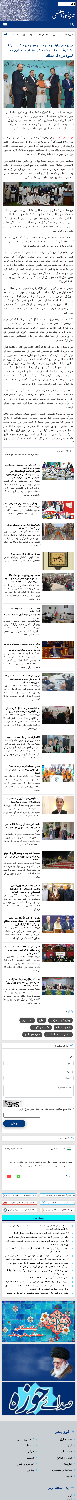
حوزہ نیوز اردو (32, 1035)
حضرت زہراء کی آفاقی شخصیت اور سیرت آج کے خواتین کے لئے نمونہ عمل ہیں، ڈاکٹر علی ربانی (22, 950)
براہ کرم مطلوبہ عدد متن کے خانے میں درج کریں (46, 1109)
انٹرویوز (68, 1464)
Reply (68, 1176)
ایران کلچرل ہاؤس (60, 1020)
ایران (69, 1445)
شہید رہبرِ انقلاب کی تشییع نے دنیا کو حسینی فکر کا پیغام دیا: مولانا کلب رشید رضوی (38, 1272)
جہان (31, 1452)
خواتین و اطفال (25, 1464)
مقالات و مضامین (62, 1470)
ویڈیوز (30, 1470)
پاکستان (29, 1445)
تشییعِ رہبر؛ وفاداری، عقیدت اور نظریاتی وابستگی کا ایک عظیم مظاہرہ (37, 1281)
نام (72, 1056)
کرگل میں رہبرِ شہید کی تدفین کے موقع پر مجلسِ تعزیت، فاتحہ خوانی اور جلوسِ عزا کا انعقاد (36, 1243)
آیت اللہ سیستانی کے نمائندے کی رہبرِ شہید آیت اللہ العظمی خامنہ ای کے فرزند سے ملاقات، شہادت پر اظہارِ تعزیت (37, 1287)
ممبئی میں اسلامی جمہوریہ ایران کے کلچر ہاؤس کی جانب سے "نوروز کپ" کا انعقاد (23, 769)
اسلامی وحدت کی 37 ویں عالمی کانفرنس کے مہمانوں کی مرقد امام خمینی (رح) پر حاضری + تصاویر (25, 889)
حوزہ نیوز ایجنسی (63, 138)
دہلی (41, 1020)
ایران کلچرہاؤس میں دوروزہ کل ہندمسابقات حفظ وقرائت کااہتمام (22, 467)
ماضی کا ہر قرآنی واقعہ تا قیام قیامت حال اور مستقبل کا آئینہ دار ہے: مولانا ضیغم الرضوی (37, 1250)
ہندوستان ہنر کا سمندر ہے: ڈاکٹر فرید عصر (22, 503)
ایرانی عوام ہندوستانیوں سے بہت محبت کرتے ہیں (22, 616)
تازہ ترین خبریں (25, 1439)
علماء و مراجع (64, 1458)
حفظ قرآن (27, 1020)
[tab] (38, 1218)
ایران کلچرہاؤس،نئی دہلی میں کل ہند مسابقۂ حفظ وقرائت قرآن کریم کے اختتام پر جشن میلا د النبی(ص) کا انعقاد (39, 50)
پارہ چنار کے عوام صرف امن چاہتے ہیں (24, 650)
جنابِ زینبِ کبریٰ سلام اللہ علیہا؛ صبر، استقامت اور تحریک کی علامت (37, 1293)
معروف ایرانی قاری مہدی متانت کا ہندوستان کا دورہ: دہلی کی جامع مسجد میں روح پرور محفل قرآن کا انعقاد (22, 579)
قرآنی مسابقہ (63, 1027)
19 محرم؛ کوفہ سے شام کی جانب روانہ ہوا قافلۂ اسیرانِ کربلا (41, 1233)
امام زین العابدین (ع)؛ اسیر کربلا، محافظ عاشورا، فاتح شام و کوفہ (39, 1237)
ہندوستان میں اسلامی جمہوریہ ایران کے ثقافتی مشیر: (24, 610)
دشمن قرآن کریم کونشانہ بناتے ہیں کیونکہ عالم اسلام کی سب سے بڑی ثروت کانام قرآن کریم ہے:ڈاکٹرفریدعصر (22, 474)
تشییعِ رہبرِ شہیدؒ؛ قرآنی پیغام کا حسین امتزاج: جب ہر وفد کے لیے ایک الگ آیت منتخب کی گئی (37, 1227)
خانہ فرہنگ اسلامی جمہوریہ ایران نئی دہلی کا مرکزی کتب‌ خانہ (23, 526)
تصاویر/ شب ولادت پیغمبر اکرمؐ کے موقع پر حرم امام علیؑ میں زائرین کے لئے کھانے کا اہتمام (22, 856)
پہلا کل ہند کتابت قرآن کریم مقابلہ (25, 554)
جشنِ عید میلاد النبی (58, 1035)
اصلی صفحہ (68, 34)
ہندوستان (57, 34)
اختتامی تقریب (41, 1027)
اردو (70, 1495)
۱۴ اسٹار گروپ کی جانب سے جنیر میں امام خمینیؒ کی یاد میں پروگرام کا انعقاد (22, 739)
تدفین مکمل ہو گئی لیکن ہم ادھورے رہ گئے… (48, 1277)
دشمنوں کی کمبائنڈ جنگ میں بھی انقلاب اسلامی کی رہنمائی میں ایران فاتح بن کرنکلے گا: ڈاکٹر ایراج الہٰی (22, 921)
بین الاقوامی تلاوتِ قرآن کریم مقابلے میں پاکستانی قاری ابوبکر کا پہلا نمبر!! (22, 800)
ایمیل (70, 1071)
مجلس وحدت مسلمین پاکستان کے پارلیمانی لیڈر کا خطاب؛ (22, 646)
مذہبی (30, 1458)
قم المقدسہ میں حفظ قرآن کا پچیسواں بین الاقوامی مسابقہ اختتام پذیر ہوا (23, 710)
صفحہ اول (66, 1439)
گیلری (69, 1476)
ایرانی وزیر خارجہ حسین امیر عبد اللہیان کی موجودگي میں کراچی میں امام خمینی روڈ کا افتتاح (22, 679)
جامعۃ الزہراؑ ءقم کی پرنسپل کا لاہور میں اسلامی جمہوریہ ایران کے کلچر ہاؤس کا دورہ (22, 827)
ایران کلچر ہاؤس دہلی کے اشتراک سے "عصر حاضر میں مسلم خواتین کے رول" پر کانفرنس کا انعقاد (23, 982)
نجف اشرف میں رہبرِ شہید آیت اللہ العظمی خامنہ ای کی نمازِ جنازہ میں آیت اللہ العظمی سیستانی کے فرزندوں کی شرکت (38, 1264)
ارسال (14, 1123)
